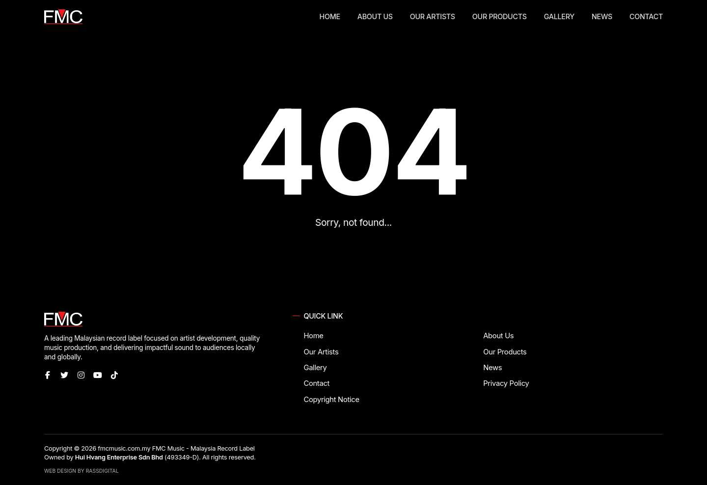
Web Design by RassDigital (81, 471)
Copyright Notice (331, 399)
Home (330, 16)
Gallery (559, 16)
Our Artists (432, 16)
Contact (646, 16)
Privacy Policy (506, 383)
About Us (375, 16)
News (602, 16)
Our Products (499, 16)
